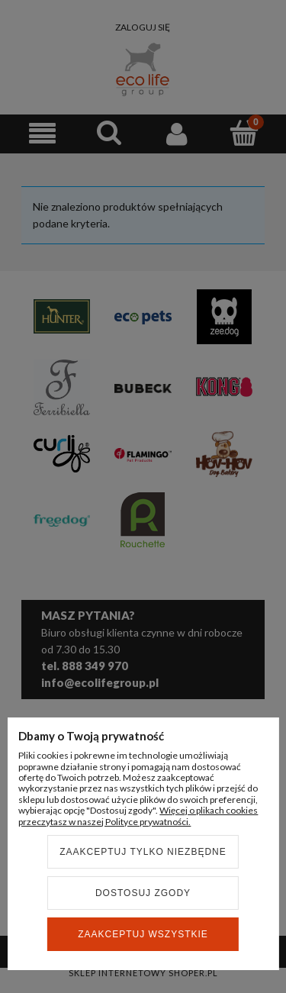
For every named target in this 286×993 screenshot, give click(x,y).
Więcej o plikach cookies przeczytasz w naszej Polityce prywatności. (138, 815)
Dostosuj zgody (143, 893)
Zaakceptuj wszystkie (143, 934)
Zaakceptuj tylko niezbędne (143, 851)
